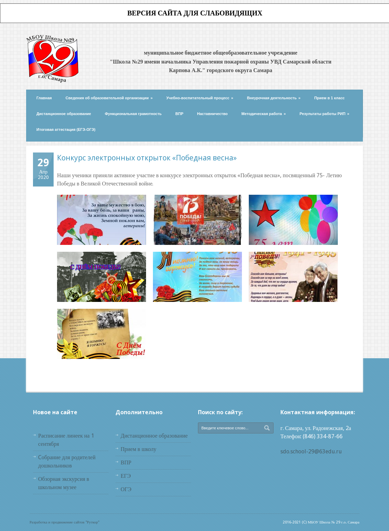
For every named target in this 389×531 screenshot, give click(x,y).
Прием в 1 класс (329, 98)
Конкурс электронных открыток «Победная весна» (147, 157)
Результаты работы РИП (324, 114)
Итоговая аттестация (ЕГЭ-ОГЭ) (66, 129)
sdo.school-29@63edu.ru (311, 451)
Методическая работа (264, 114)
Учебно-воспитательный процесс (199, 98)
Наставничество (212, 114)
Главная (44, 98)
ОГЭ (126, 489)
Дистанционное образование (63, 114)
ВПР (179, 114)
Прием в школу (138, 449)
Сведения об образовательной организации (109, 98)
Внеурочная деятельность (274, 98)
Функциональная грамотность (133, 114)
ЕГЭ (126, 476)
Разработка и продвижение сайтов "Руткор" (64, 522)
